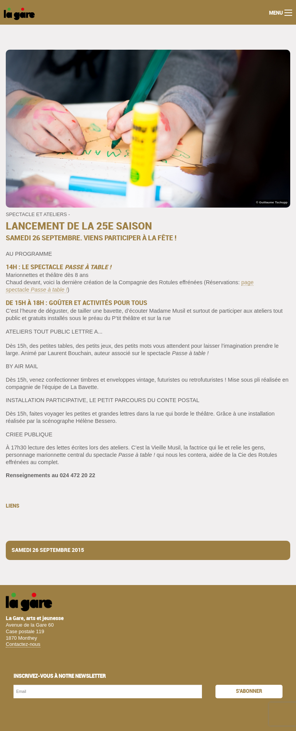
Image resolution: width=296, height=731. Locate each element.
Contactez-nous (23, 644)
